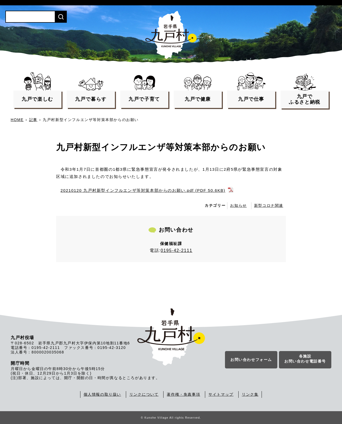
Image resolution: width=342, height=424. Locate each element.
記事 (33, 120)
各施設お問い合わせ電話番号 (305, 359)
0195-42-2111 (176, 250)
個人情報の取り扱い (102, 394)
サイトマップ (221, 394)
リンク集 (250, 394)
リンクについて (143, 394)
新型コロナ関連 (268, 205)
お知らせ (238, 205)
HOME (17, 120)
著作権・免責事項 (183, 394)
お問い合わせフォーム (251, 359)
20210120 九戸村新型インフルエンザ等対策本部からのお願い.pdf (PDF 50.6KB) (143, 190)
